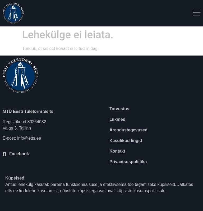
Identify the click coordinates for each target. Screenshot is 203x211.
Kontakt (117, 151)
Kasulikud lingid (125, 140)
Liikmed (117, 119)
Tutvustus (119, 109)
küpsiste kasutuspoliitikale (141, 191)
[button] (196, 13)
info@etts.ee (29, 138)
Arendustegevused (128, 130)
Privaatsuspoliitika (128, 161)
